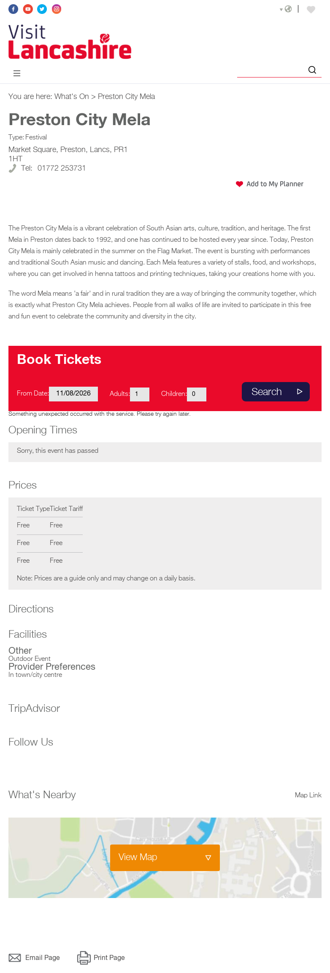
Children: (174, 395)
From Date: (33, 395)
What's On (71, 98)
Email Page (42, 959)
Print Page (109, 959)
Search (267, 393)
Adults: (120, 395)
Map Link (308, 797)
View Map (138, 858)
